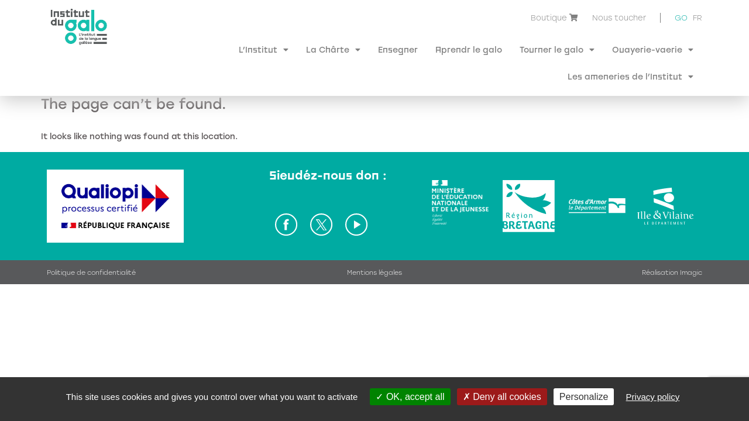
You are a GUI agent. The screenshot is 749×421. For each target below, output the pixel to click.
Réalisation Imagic (672, 246)
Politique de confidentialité (91, 246)
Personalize (584, 397)
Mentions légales (374, 246)
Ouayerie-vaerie (652, 50)
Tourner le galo (557, 50)
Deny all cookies (502, 397)
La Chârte (333, 50)
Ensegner (398, 49)
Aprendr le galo (468, 49)
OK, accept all (410, 397)
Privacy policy (653, 397)
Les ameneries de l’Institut (630, 77)
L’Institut (263, 50)
